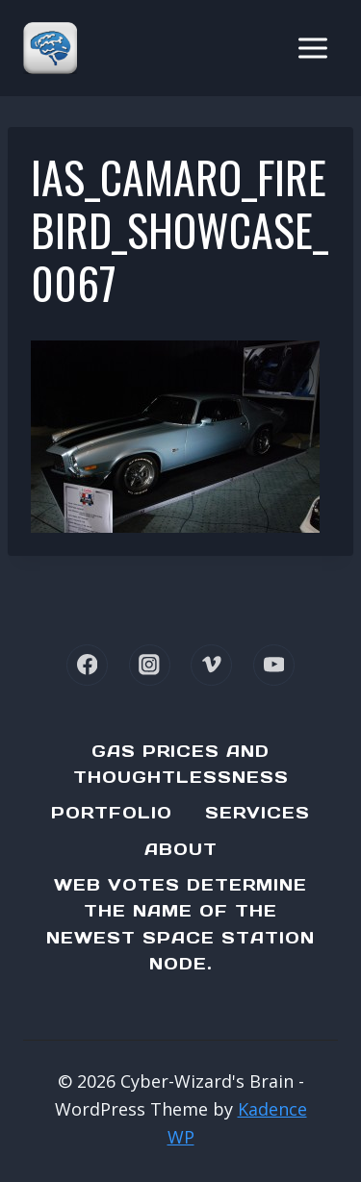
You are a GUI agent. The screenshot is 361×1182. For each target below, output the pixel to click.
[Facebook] (87, 665)
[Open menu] (312, 47)
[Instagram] (149, 665)
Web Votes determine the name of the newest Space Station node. (180, 924)
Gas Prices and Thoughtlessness (181, 764)
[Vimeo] (211, 665)
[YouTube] (274, 665)
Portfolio (111, 812)
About (181, 849)
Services (257, 812)
